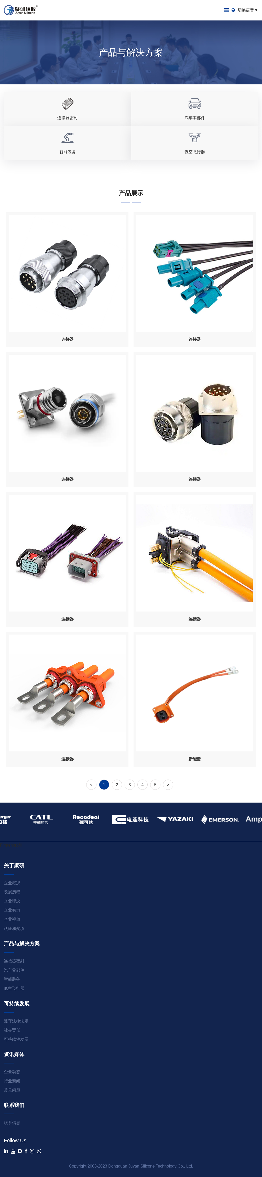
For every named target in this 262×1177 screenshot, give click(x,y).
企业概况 (12, 883)
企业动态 (12, 1072)
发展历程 (12, 892)
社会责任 (12, 1030)
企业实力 (12, 910)
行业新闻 (12, 1081)
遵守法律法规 (16, 1021)
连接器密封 (14, 961)
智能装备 (12, 979)
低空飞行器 (14, 988)
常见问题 (12, 1090)
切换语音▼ (245, 10)
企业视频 (12, 919)
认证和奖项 (14, 928)
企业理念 (12, 901)
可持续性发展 (16, 1039)
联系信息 (12, 1122)
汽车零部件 (14, 970)
